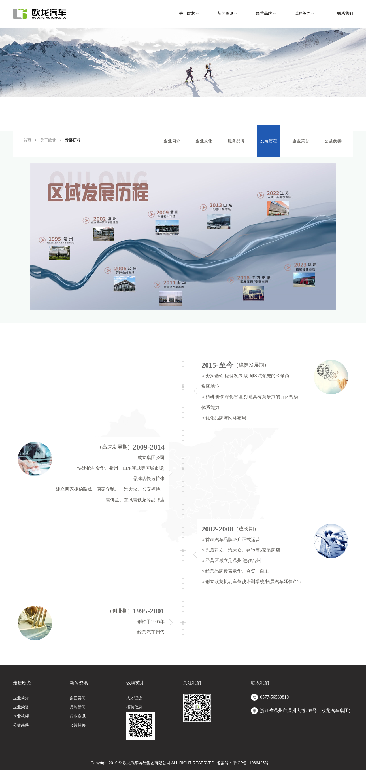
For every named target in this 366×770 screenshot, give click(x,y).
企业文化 (203, 140)
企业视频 (21, 716)
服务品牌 (236, 140)
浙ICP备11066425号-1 (252, 763)
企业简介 (171, 140)
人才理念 (134, 698)
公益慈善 (333, 140)
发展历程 (268, 140)
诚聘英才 (302, 13)
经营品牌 (264, 13)
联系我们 (345, 13)
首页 (27, 140)
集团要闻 (78, 698)
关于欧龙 (187, 13)
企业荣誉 (300, 140)
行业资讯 (78, 716)
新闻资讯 (225, 13)
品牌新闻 (78, 707)
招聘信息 (134, 707)
